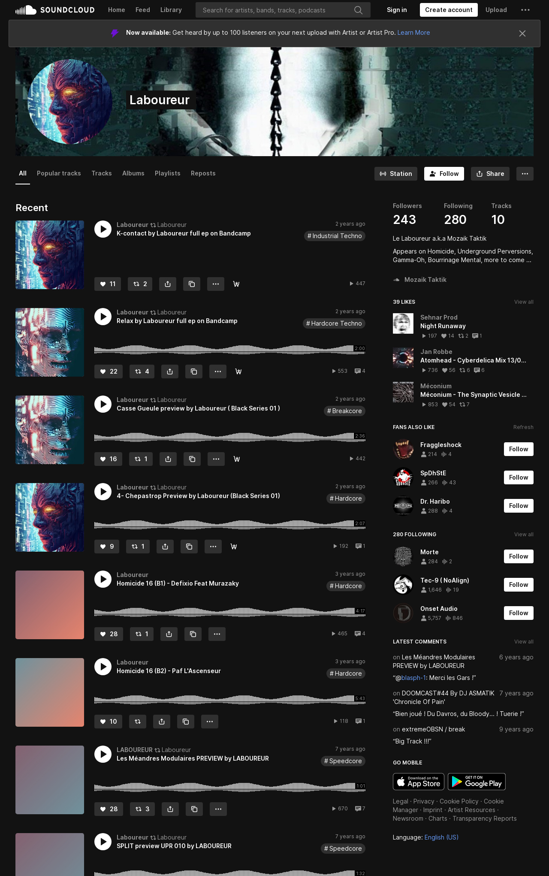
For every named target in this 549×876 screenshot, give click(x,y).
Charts (437, 818)
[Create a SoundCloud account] (449, 10)
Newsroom (408, 818)
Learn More (414, 32)
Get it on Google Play (477, 781)
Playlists (168, 173)
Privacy (423, 801)
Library (171, 9)
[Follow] (444, 174)
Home (116, 9)
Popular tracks (59, 173)
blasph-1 (413, 677)
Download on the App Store (418, 781)
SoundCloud (54, 10)
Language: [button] (426, 837)
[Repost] (140, 284)
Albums (133, 173)
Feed (143, 9)
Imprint (433, 809)
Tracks (101, 173)
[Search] (283, 10)
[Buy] (236, 284)
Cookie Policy (459, 801)
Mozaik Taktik (419, 279)
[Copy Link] (191, 284)
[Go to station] (395, 174)
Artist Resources (471, 809)
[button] (525, 10)
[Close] (522, 33)
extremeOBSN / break (433, 729)
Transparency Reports (484, 818)
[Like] (107, 284)
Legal (400, 801)
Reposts (203, 173)
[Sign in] (397, 10)
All (23, 173)
